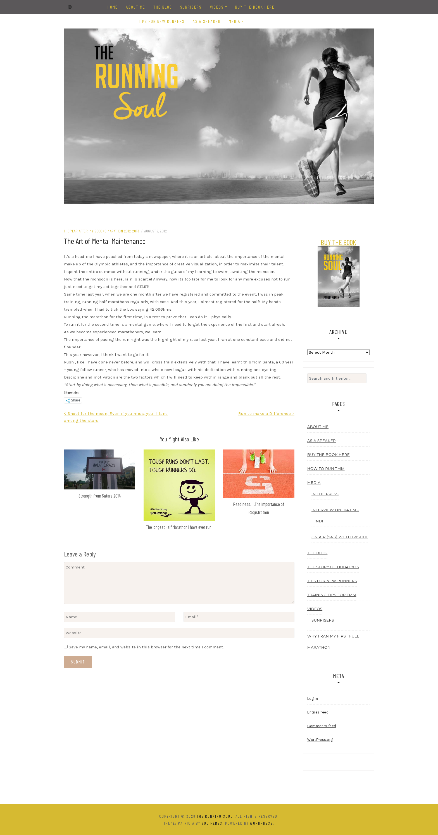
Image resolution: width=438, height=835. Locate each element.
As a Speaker (207, 21)
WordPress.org (320, 740)
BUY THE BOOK (338, 242)
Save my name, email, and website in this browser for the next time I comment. (146, 647)
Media (235, 21)
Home (113, 6)
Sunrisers (191, 6)
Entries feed (317, 712)
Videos (217, 6)
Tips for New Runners (161, 21)
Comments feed (321, 726)
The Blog (162, 6)
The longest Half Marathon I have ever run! (179, 527)
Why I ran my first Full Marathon (333, 642)
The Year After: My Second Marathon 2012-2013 (101, 231)
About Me (135, 6)
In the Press (325, 494)
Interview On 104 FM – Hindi (335, 515)
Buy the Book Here (255, 6)
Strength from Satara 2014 (99, 495)
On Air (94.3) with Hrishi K (339, 537)
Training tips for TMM (331, 595)
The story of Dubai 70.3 (333, 567)
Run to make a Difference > (266, 413)
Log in (312, 698)
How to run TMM (326, 468)
